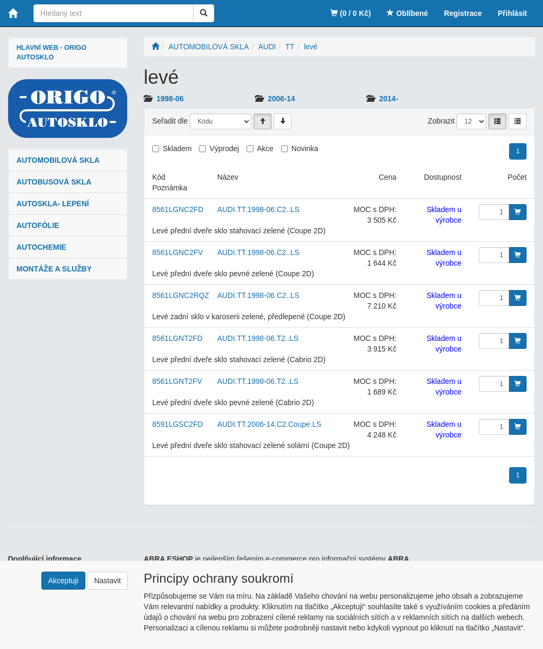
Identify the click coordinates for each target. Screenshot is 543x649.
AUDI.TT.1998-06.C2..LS (258, 209)
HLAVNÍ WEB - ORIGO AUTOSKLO (51, 52)
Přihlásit (512, 13)
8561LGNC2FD (178, 209)
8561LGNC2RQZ (180, 295)
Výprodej (224, 148)
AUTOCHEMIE (41, 247)
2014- (388, 98)
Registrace (463, 13)
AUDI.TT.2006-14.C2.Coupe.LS (269, 424)
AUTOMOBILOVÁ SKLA (58, 160)
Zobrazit (441, 121)
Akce (265, 148)
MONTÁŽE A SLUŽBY (54, 269)
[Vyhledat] (203, 13)
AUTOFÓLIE (37, 225)
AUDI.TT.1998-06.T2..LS (258, 338)
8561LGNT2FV (177, 381)
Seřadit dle (170, 121)
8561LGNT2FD (177, 338)
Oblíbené (407, 13)
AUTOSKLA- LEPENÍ (52, 203)
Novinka (305, 148)
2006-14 (281, 98)
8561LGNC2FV (177, 252)
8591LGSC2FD (177, 424)
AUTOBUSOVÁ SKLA (53, 182)
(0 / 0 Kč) (350, 13)
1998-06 (169, 98)
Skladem (177, 148)
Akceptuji (63, 580)
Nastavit (107, 580)
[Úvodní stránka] (155, 46)
